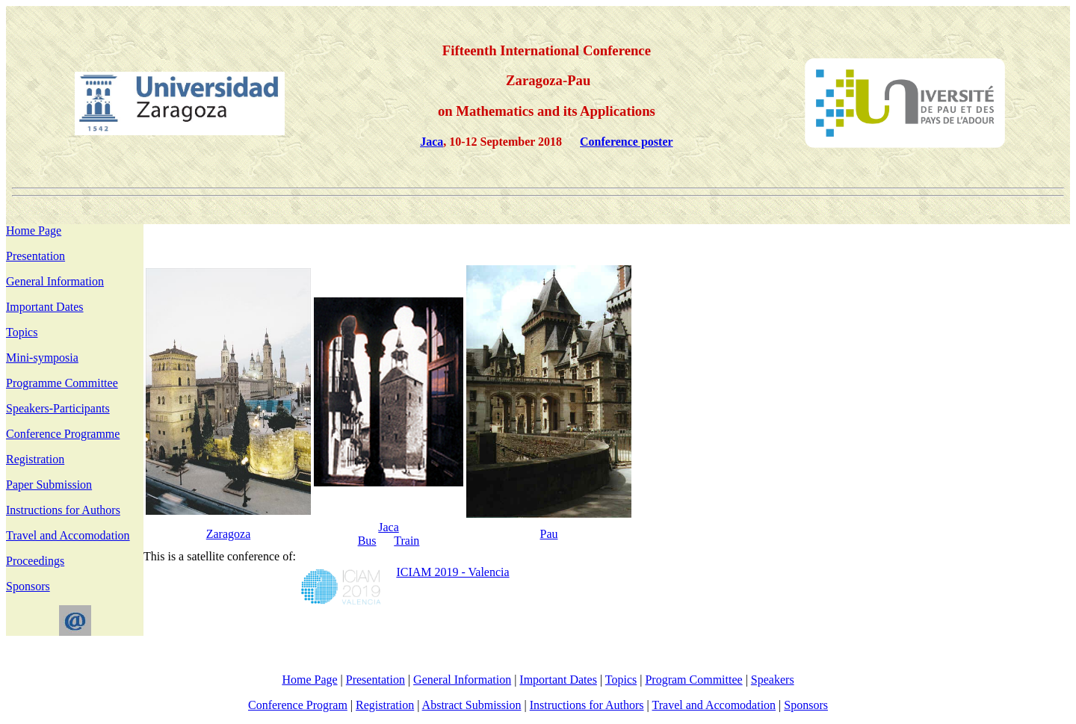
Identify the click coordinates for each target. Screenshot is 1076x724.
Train (406, 540)
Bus (367, 540)
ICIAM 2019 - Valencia (452, 572)
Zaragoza (228, 533)
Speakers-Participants (58, 408)
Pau (549, 533)
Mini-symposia (42, 357)
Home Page (33, 230)
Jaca (388, 527)
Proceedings (35, 560)
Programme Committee (62, 383)
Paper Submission (49, 484)
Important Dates (45, 306)
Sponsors (28, 586)
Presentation (35, 256)
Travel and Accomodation (68, 535)
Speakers (772, 679)
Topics (21, 332)
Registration (35, 459)
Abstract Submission (472, 705)
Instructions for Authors (63, 510)
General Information (55, 281)
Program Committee (693, 679)
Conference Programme (63, 433)
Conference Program (297, 705)
